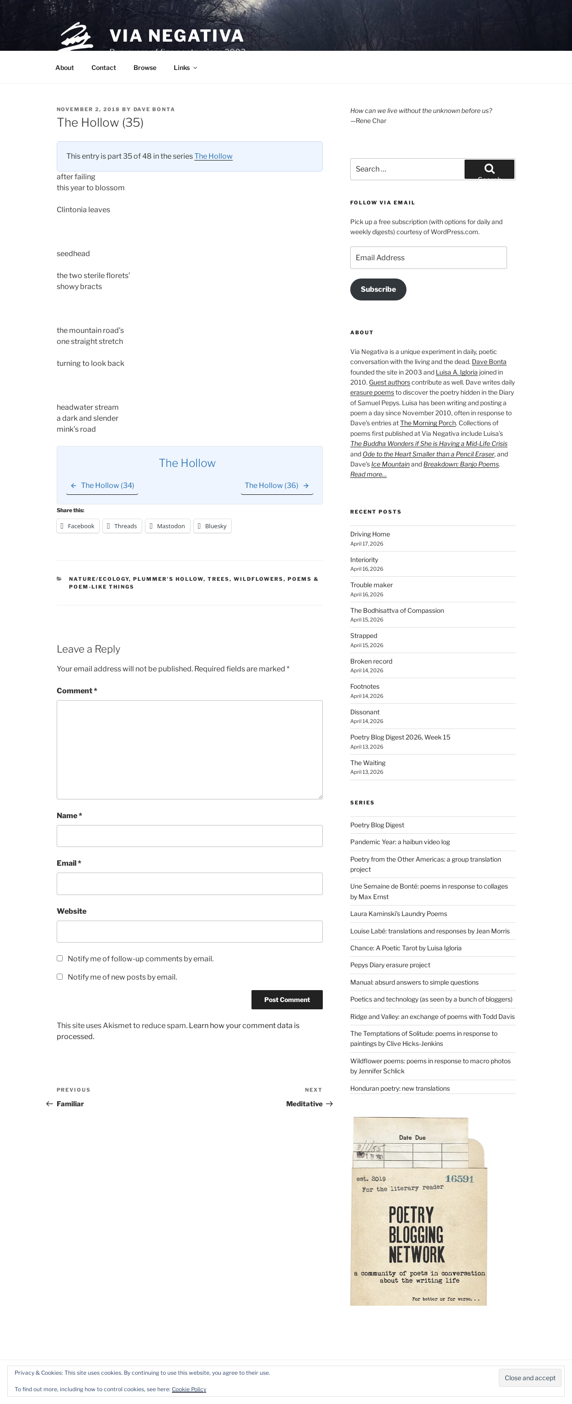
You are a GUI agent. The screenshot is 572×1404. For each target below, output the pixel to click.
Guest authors (389, 382)
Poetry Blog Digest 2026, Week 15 (400, 737)
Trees (219, 579)
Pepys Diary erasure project (390, 965)
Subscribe (378, 289)
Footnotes (365, 686)
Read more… (368, 474)
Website (71, 911)
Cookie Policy (189, 1389)
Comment (77, 690)
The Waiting (367, 762)
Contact (103, 67)
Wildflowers (258, 579)
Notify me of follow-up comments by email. (141, 958)
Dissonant (365, 712)
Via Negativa (177, 36)
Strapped (363, 635)
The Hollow (213, 156)
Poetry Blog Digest (377, 825)
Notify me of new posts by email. (122, 977)
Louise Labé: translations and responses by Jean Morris (430, 931)
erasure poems (372, 392)
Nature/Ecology (99, 579)
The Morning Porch (428, 423)
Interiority (364, 559)
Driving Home (370, 534)
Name (69, 815)
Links (186, 67)
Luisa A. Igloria (457, 372)
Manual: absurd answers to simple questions (414, 982)
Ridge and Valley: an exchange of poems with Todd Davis (432, 1016)
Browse (145, 67)
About (64, 67)
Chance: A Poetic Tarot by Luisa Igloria (406, 948)
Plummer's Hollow (168, 579)
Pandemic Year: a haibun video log (400, 842)
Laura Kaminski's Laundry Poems (398, 913)
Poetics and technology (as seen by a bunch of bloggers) (431, 999)
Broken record (371, 661)
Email (69, 863)
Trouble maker (371, 585)
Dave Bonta (155, 109)
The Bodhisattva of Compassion (397, 610)
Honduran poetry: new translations (400, 1088)
